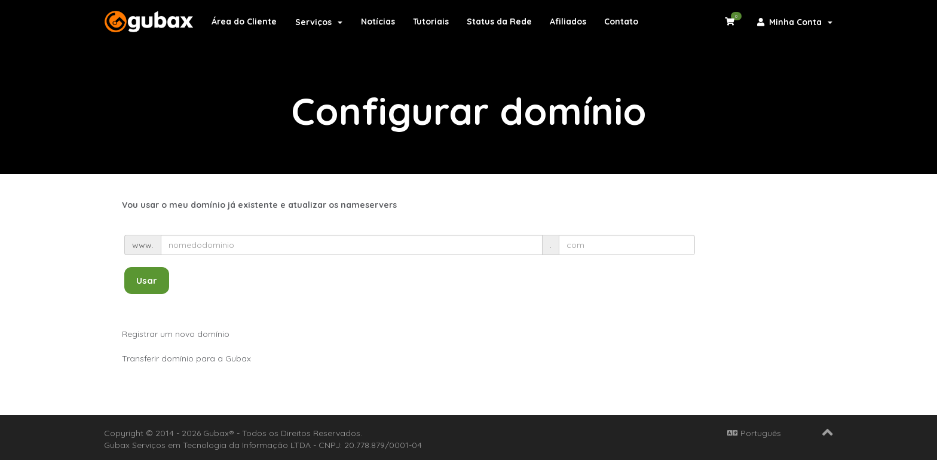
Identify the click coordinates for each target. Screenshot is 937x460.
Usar (146, 280)
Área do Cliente (244, 21)
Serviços (318, 22)
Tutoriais (431, 21)
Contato (621, 21)
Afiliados (568, 21)
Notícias (378, 21)
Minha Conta (794, 22)
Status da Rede (499, 21)
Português (754, 433)
